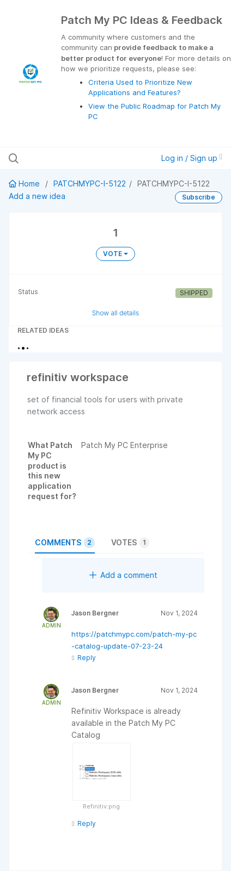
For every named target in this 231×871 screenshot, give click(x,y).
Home (25, 183)
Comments (65, 542)
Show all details (115, 313)
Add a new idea (37, 196)
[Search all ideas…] (71, 158)
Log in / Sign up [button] (191, 158)
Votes (130, 542)
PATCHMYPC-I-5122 (89, 183)
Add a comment (123, 575)
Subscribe (198, 197)
